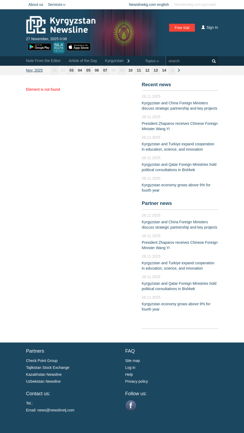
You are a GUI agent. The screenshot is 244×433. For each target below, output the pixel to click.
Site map (132, 360)
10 (130, 70)
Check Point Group (42, 360)
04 (80, 70)
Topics (152, 61)
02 (63, 70)
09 (122, 70)
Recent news (156, 84)
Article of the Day (83, 61)
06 (97, 70)
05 (88, 70)
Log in (130, 367)
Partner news (157, 203)
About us (36, 4)
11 (139, 70)
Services (57, 4)
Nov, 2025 (34, 70)
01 (55, 70)
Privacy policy (136, 381)
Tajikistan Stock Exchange (48, 367)
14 (164, 70)
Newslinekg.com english (149, 4)
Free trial (182, 28)
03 (71, 70)
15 (172, 70)
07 (105, 70)
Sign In (209, 27)
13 (156, 70)
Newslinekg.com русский (194, 4)
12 (147, 70)
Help (129, 374)
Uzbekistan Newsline (43, 381)
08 (113, 70)
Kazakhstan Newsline (44, 374)
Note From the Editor (43, 61)
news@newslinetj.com (55, 410)
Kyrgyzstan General (121, 61)
